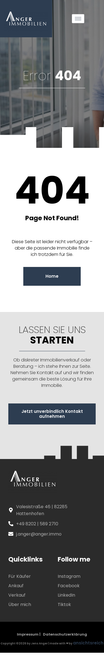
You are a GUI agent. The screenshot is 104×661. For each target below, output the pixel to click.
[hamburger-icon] (78, 18)
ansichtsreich (88, 643)
